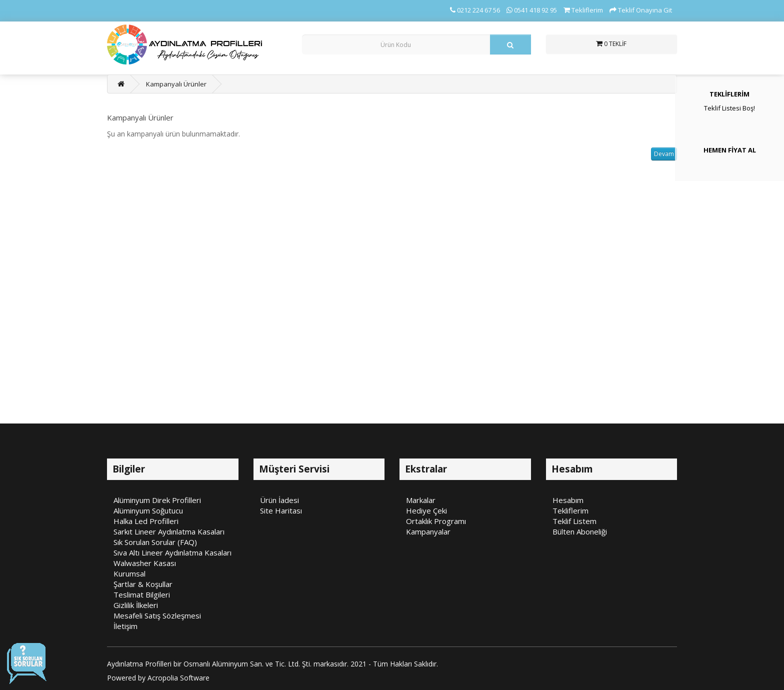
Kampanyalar (428, 531)
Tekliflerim (570, 511)
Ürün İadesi (279, 500)
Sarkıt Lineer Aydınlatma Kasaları (169, 531)
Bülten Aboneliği (579, 531)
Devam (664, 154)
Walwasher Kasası (145, 563)
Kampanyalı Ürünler (176, 84)
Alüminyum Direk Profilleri (157, 500)
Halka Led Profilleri (146, 521)
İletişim (126, 626)
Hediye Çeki (426, 511)
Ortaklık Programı (436, 521)
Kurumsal (130, 573)
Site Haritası (281, 511)
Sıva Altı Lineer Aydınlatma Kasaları (173, 553)
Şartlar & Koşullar (143, 584)
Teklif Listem (574, 521)
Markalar (421, 500)
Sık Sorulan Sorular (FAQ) (155, 542)
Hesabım (568, 500)
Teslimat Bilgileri (142, 595)
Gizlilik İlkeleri (136, 605)
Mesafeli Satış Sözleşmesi (157, 615)
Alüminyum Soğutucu (148, 511)
